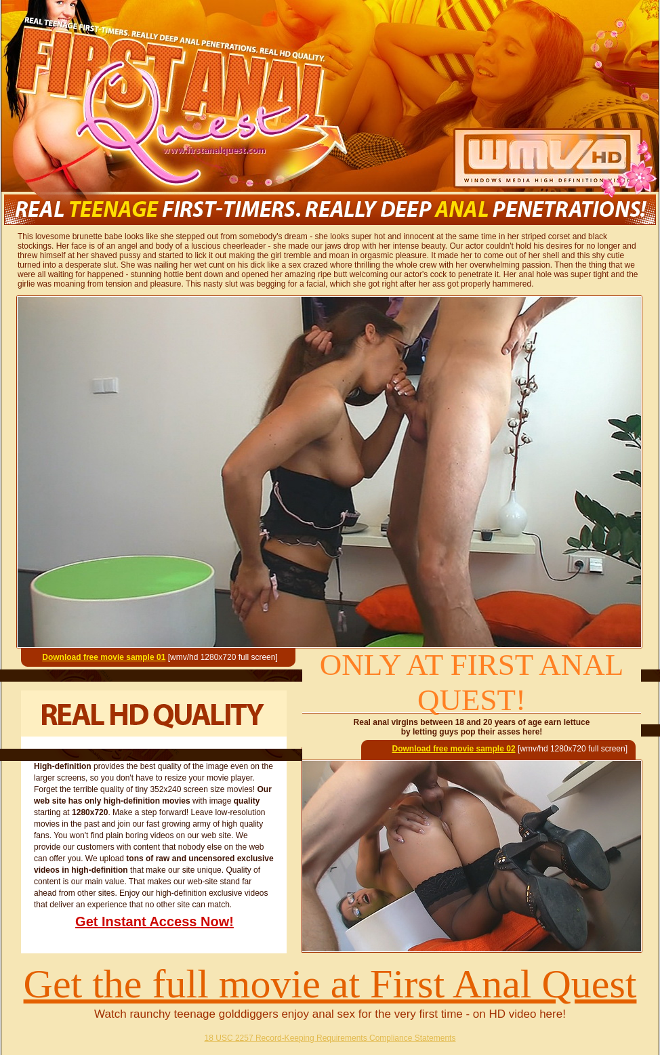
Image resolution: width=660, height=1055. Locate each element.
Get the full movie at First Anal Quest (330, 983)
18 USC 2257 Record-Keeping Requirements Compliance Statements (330, 1038)
